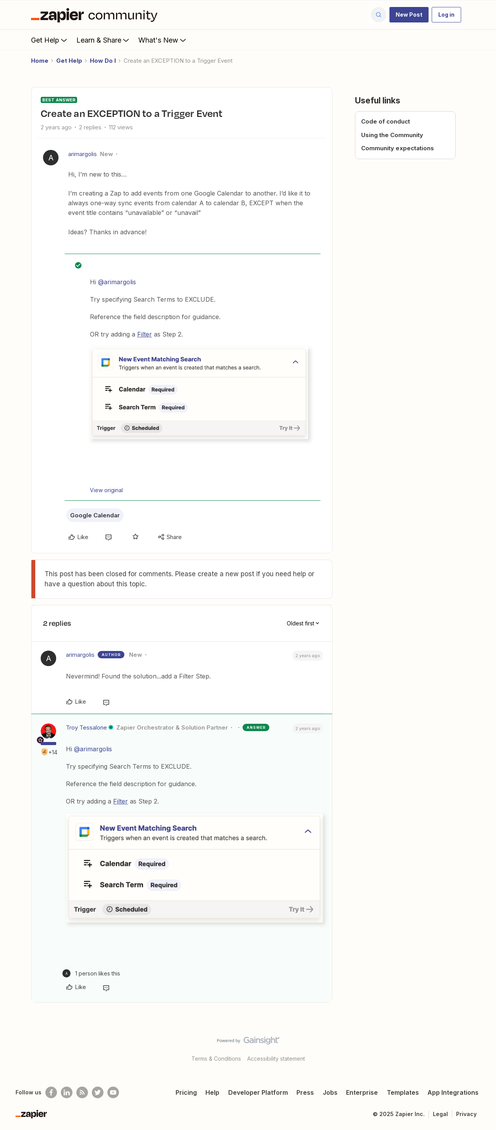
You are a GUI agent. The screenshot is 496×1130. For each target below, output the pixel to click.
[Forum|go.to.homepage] (96, 14)
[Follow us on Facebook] (51, 1092)
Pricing (186, 1092)
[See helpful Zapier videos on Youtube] (113, 1092)
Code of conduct (385, 121)
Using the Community (392, 135)
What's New (163, 40)
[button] (409, 14)
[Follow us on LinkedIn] (66, 1092)
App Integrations (453, 1092)
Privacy (466, 1114)
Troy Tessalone (86, 727)
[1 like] (91, 973)
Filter (144, 334)
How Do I (103, 60)
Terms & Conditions (216, 1058)
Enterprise (362, 1092)
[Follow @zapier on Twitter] (97, 1092)
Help (212, 1092)
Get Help (50, 40)
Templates (403, 1092)
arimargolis (82, 154)
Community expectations (397, 148)
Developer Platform (258, 1092)
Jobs (330, 1092)
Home (39, 60)
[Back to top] (480, 1047)
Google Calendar (95, 515)
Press (305, 1092)
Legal (440, 1114)
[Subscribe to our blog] (82, 1092)
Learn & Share (103, 40)
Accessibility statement (276, 1058)
